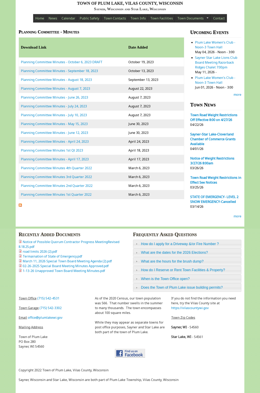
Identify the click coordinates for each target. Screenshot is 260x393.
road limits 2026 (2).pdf (40, 251)
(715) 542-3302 (51, 308)
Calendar (68, 18)
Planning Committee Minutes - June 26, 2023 (54, 97)
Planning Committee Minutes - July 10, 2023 (54, 115)
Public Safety (89, 18)
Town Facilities (161, 18)
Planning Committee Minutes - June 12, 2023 (54, 132)
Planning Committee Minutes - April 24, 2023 (55, 141)
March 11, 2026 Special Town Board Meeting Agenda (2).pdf (67, 261)
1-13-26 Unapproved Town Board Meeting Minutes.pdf (64, 271)
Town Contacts (115, 18)
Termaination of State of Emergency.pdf (52, 256)
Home (39, 18)
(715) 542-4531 (48, 298)
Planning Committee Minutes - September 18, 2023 (59, 71)
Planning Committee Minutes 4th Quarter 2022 (56, 168)
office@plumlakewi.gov (45, 317)
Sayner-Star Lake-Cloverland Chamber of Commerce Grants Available (213, 139)
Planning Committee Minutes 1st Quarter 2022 (56, 194)
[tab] (187, 244)
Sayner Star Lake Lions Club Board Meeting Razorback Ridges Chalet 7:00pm (216, 62)
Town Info (138, 18)
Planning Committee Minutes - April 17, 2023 (55, 159)
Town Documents (191, 19)
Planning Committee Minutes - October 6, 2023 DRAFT (62, 62)
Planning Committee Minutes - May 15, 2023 (54, 124)
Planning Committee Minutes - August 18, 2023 (56, 79)
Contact (219, 18)
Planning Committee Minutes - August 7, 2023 (55, 88)
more (237, 94)
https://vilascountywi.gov (190, 308)
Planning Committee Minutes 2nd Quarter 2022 (56, 185)
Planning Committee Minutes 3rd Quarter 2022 (56, 177)
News (53, 18)
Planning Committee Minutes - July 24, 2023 (54, 106)
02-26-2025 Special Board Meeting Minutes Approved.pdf (66, 266)
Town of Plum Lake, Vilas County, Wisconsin (130, 3)
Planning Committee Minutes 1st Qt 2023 (52, 150)
